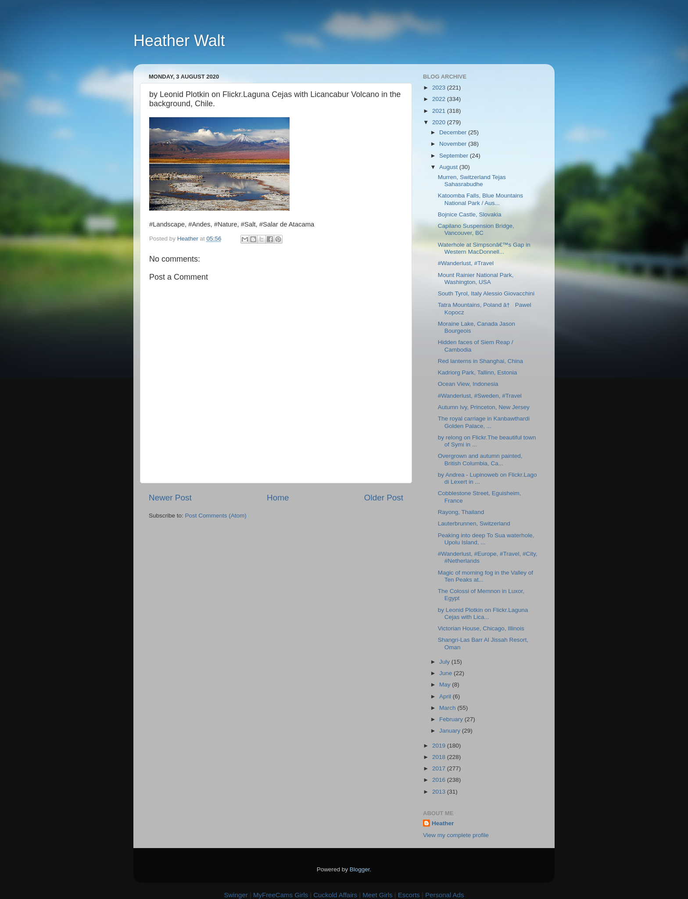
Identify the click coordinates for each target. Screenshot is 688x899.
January (450, 730)
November (453, 143)
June (446, 673)
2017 (439, 768)
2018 (439, 757)
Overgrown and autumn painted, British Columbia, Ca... (480, 459)
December (453, 132)
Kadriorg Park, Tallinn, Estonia (477, 372)
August (449, 167)
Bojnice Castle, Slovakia (470, 214)
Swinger (236, 895)
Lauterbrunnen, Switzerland (474, 523)
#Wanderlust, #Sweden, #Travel (480, 395)
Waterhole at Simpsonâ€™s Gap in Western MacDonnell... (484, 248)
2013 (439, 791)
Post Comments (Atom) (216, 515)
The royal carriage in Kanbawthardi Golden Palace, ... (484, 422)
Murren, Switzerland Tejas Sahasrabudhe (472, 180)
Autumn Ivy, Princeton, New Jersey (484, 407)
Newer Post (170, 497)
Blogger (360, 869)
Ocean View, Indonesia (468, 384)
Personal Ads (444, 895)
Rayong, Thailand (461, 512)
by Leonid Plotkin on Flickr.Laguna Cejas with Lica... (483, 613)
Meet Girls (377, 895)
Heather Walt (179, 41)
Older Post (383, 497)
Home (278, 497)
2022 (439, 99)
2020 (439, 122)
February (452, 719)
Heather (443, 823)
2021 (439, 111)
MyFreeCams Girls (280, 895)
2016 (439, 780)
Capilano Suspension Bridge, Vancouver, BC (476, 229)
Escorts (409, 895)
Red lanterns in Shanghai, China (480, 361)
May (445, 684)
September (454, 155)
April (446, 696)
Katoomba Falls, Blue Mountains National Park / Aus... (480, 199)
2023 (439, 87)
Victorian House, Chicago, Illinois (481, 628)
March (448, 708)
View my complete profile (456, 835)
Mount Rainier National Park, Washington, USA (476, 278)
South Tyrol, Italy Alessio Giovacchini (486, 293)
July (445, 661)
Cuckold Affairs (335, 895)
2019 (439, 745)
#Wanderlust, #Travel (466, 263)
